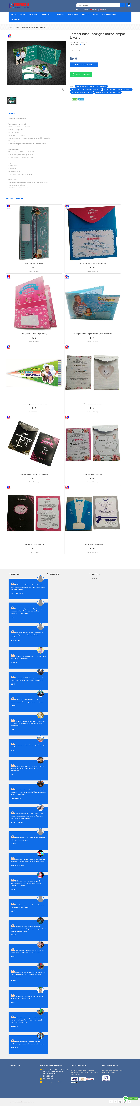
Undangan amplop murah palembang (93, 263)
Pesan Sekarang (34, 271)
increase (87, 50)
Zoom (63, 89)
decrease (72, 50)
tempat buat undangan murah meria (108, 92)
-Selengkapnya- (18, 589)
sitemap (32, 1102)
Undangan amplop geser (34, 263)
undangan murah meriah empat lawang (117, 89)
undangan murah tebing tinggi (82, 92)
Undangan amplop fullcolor (92, 474)
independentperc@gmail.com (52, 1082)
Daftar (85, 9)
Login (78, 9)
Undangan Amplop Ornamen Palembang (34, 474)
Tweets (94, 579)
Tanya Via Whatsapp (81, 74)
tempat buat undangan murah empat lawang (91, 86)
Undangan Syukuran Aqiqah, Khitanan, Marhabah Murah (93, 334)
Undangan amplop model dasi (92, 544)
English (103, 9)
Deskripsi (12, 113)
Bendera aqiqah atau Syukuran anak (34, 404)
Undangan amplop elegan (93, 404)
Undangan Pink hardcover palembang (34, 334)
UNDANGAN (85, 42)
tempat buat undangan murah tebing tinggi (86, 89)
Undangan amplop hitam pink (34, 544)
